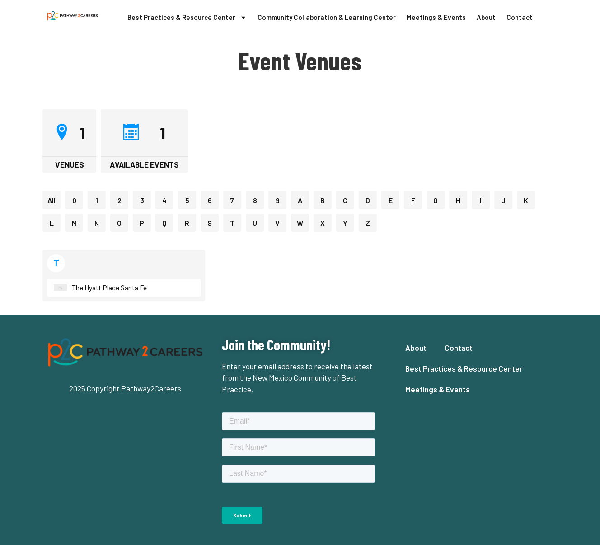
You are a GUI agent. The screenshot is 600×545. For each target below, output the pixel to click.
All (51, 200)
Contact (519, 17)
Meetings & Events (436, 17)
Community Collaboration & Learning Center (327, 17)
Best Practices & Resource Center (187, 17)
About (486, 17)
